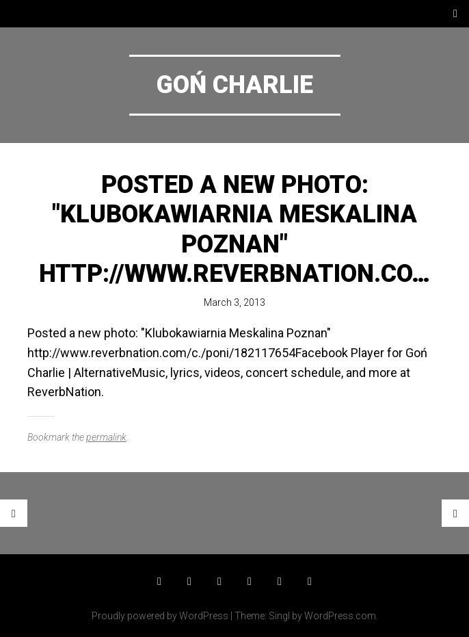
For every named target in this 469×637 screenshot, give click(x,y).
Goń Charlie (235, 84)
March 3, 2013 (234, 302)
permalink (106, 437)
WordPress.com (340, 615)
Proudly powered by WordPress (160, 615)
